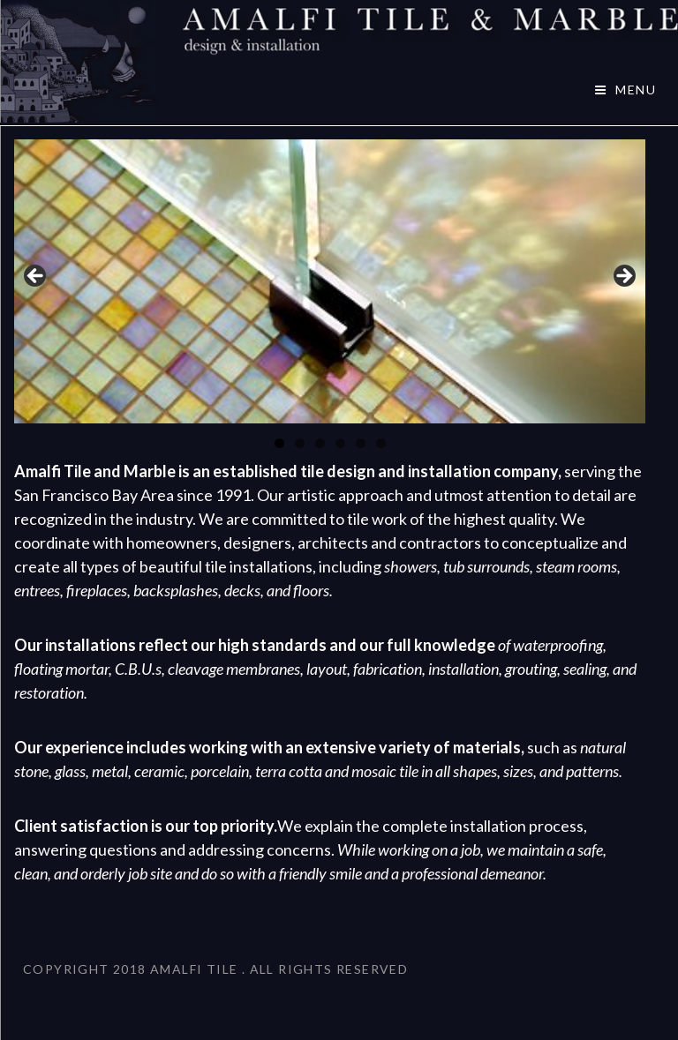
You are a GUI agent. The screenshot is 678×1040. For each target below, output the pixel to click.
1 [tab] (279, 443)
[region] (329, 281)
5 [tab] (360, 443)
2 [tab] (300, 443)
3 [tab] (320, 443)
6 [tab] (381, 443)
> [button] (623, 277)
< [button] (36, 277)
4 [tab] (340, 443)
